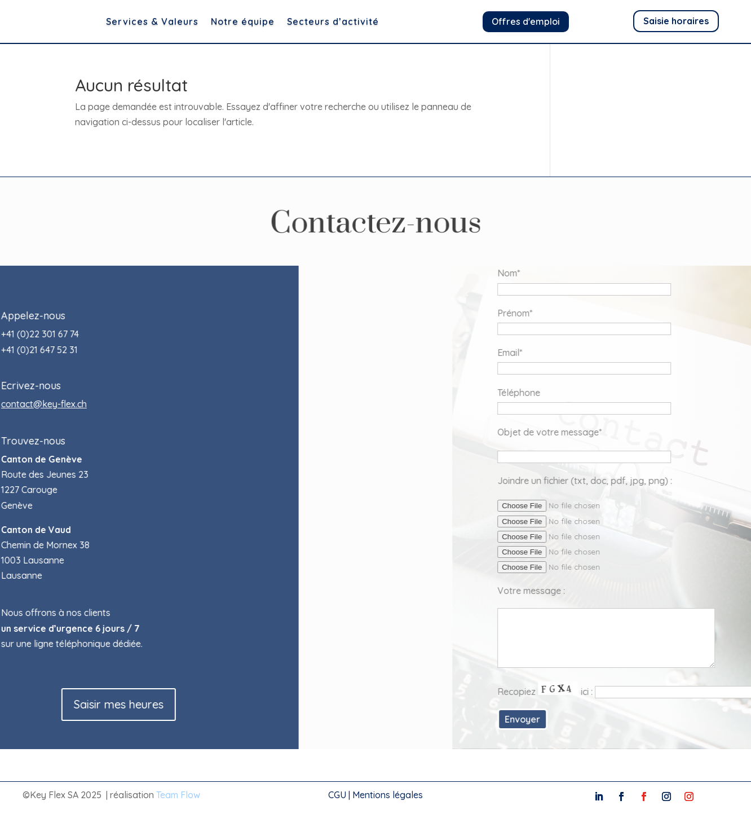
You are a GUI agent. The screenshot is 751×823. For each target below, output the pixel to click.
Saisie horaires (676, 21)
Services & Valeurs (183, 21)
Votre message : (617, 590)
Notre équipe (274, 21)
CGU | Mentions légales (375, 794)
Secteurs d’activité (364, 21)
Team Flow (178, 794)
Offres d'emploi (526, 21)
